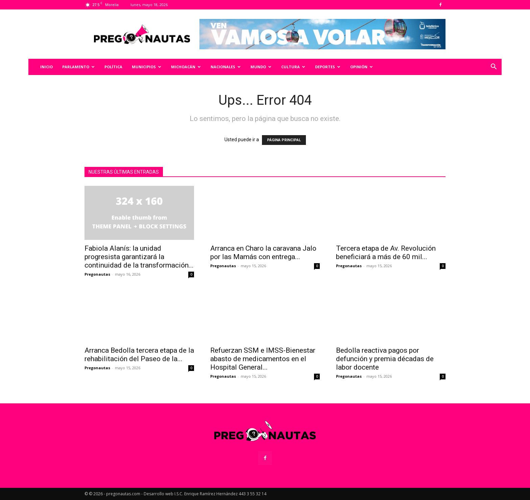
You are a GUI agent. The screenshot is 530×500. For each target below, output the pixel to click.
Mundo (260, 66)
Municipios (146, 66)
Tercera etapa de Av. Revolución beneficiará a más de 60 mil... (386, 252)
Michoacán (186, 66)
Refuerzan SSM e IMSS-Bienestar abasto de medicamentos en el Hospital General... (262, 358)
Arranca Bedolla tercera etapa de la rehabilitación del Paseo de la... (139, 354)
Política (113, 66)
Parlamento (78, 66)
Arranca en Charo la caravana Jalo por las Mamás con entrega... (263, 252)
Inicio (46, 66)
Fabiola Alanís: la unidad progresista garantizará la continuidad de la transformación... (139, 256)
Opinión (361, 66)
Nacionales (226, 66)
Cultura (293, 66)
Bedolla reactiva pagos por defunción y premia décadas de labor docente (385, 358)
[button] (493, 67)
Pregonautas (97, 274)
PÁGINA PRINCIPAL (284, 140)
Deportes (327, 66)
